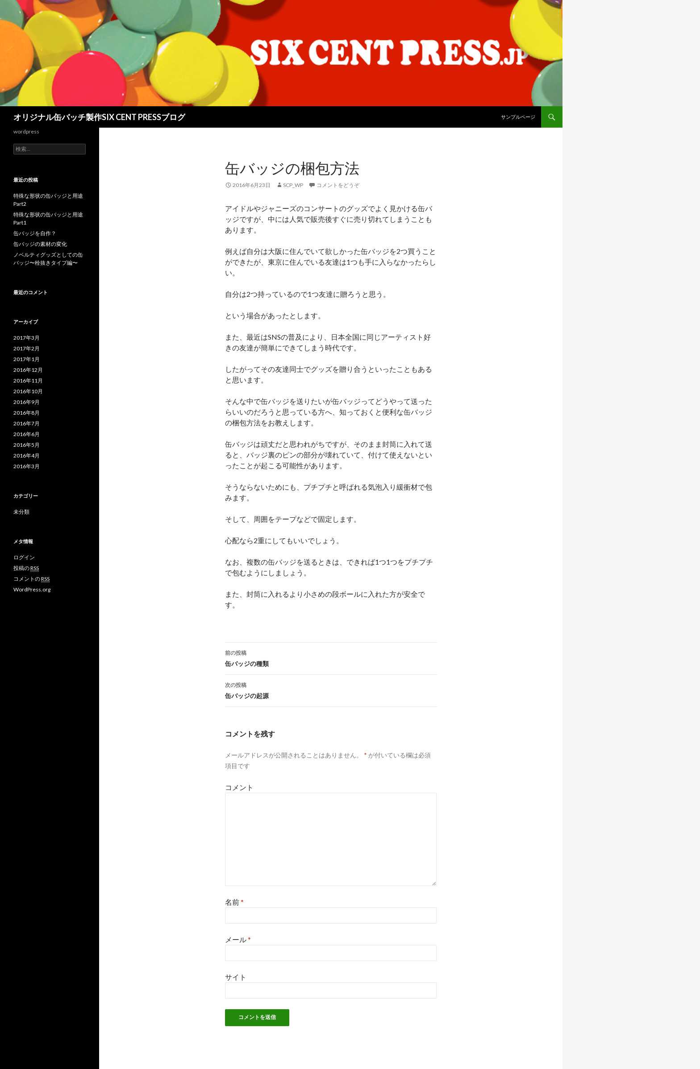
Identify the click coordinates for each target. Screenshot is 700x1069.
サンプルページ (518, 117)
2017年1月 (26, 359)
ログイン (24, 557)
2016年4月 (26, 455)
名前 (234, 902)
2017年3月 (26, 337)
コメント (239, 787)
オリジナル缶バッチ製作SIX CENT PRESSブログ (99, 117)
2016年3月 (26, 466)
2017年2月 (26, 348)
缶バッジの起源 (331, 689)
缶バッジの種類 (331, 657)
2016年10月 (28, 391)
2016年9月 (26, 402)
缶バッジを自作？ (34, 233)
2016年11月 (28, 380)
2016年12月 (28, 369)
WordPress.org (31, 589)
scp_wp (293, 185)
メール (238, 939)
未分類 (21, 511)
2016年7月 (26, 423)
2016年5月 (26, 444)
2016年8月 (26, 412)
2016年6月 (26, 434)
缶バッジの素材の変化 (40, 244)
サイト (235, 977)
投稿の (26, 568)
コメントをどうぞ (338, 185)
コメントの (31, 578)
